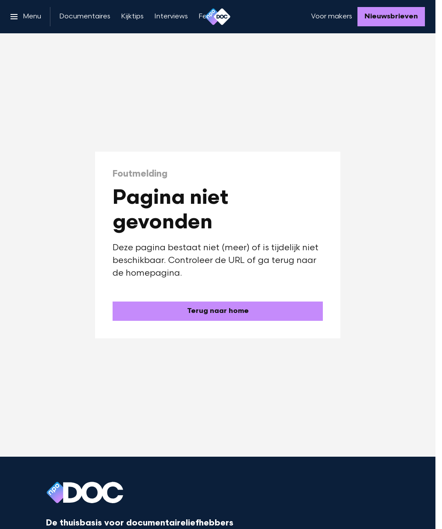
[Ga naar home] (218, 16)
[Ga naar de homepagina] (218, 311)
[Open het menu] (25, 16)
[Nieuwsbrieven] (391, 16)
